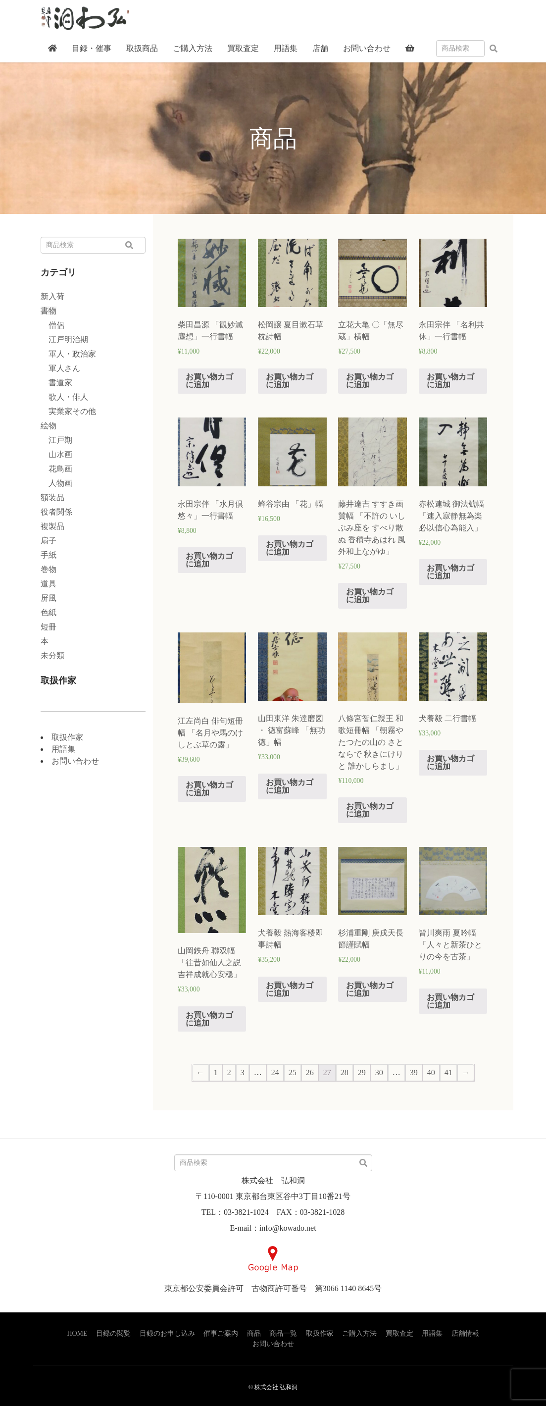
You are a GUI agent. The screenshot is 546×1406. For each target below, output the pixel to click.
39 (414, 1072)
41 (448, 1072)
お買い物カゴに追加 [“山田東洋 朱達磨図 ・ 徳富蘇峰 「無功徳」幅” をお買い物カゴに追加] (289, 786)
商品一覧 (283, 1333)
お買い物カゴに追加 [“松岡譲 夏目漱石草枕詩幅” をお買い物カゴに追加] (289, 380)
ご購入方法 (359, 1333)
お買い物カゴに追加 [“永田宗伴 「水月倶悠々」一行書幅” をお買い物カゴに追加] (209, 560)
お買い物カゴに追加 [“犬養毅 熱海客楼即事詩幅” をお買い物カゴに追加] (289, 989)
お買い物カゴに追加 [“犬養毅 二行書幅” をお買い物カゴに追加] (450, 762)
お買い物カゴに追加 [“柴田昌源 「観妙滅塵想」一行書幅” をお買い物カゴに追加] (209, 380)
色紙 (48, 612)
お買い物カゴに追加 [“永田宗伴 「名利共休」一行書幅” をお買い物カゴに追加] (450, 380)
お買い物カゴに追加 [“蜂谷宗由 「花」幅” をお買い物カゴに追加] (289, 548)
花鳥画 (56, 469)
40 (431, 1072)
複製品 (52, 526)
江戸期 (56, 440)
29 (362, 1072)
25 (293, 1072)
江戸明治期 (64, 339)
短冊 (48, 627)
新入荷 (52, 296)
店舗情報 (465, 1333)
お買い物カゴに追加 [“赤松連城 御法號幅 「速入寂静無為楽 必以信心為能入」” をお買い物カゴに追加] (450, 572)
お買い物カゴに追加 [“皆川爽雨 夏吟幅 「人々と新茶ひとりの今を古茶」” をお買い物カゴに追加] (450, 1001)
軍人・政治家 (68, 354)
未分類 (52, 655)
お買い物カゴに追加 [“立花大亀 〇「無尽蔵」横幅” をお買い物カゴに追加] (370, 380)
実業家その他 (68, 411)
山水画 (56, 454)
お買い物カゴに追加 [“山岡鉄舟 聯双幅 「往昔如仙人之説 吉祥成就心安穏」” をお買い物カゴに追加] (209, 1019)
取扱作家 (67, 737)
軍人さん (60, 368)
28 (344, 1072)
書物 (48, 311)
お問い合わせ (75, 761)
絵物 (48, 425)
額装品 (52, 497)
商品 (254, 1333)
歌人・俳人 (64, 397)
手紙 (48, 555)
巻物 (48, 569)
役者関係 (56, 512)
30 (379, 1072)
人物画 (56, 483)
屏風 (48, 598)
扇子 (48, 540)
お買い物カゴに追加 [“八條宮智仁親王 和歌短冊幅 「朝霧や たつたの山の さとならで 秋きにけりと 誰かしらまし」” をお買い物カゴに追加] (370, 810)
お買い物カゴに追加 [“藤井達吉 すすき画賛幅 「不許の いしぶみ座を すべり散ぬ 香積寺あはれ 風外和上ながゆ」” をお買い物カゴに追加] (370, 595)
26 (310, 1072)
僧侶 (52, 325)
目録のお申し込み (167, 1333)
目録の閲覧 (113, 1333)
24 (275, 1072)
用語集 (63, 749)
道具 (48, 583)
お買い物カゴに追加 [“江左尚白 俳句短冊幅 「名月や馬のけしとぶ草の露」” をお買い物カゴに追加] (209, 789)
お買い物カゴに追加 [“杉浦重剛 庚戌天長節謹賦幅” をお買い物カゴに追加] (370, 989)
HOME (77, 1333)
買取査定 (399, 1333)
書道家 (56, 382)
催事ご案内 (220, 1333)
